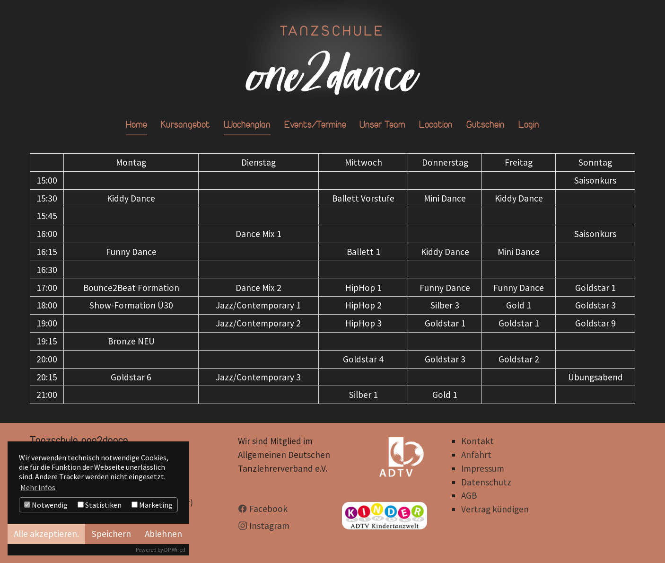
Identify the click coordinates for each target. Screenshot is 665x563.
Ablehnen (163, 533)
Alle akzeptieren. (46, 533)
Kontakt (477, 441)
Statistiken (100, 505)
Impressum (482, 468)
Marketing (152, 505)
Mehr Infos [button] (37, 487)
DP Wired (174, 549)
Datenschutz (486, 482)
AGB (469, 495)
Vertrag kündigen (495, 509)
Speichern (111, 533)
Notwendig (46, 505)
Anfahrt (476, 454)
